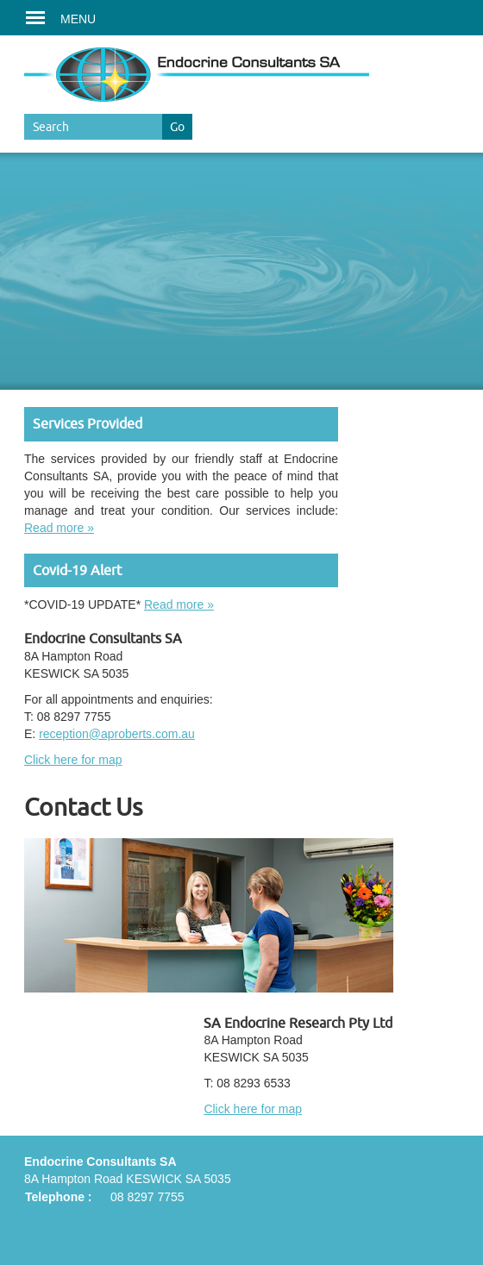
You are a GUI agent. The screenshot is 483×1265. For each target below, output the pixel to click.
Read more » (59, 528)
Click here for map (73, 760)
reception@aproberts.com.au (117, 734)
